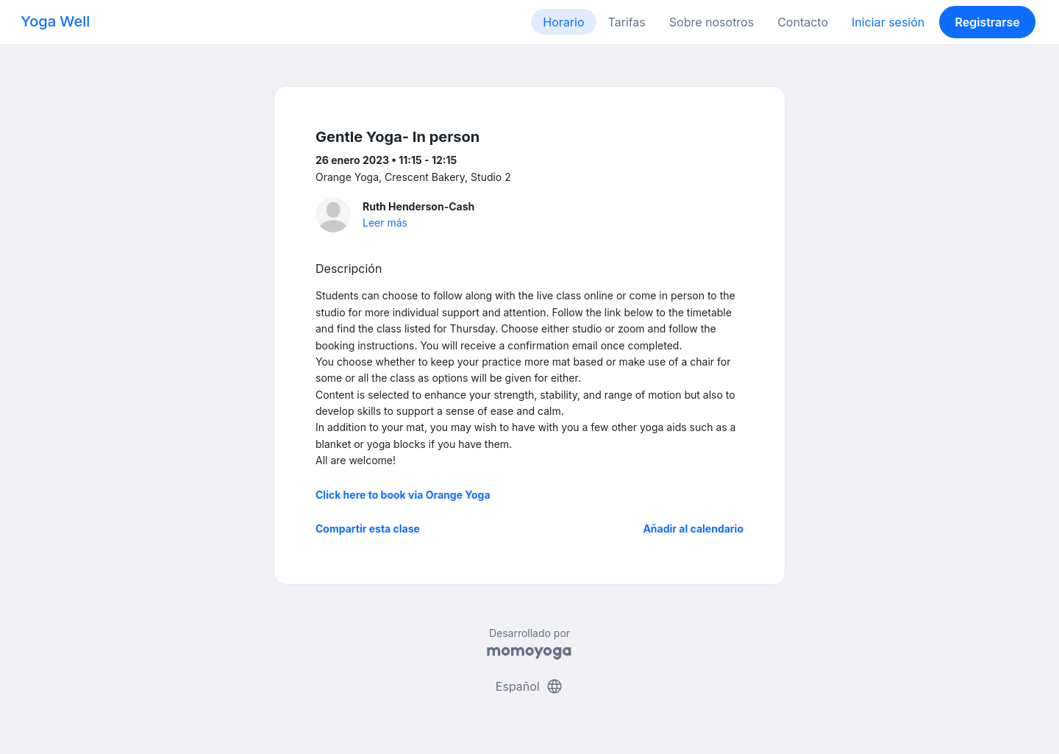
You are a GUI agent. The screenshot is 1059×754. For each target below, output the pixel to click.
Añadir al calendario (693, 528)
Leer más (385, 222)
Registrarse (987, 22)
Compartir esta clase (367, 528)
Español (529, 686)
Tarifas (627, 22)
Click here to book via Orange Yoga (403, 494)
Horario (563, 22)
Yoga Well (55, 21)
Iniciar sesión (888, 22)
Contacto (802, 22)
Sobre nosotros (711, 22)
